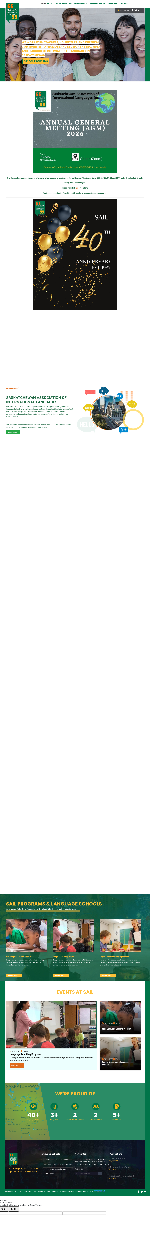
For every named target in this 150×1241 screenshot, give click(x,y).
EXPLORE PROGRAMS (35, 61)
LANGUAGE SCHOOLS (64, 3)
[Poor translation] (13, 1209)
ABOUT (50, 3)
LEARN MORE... (13, 432)
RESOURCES (112, 3)
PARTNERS (124, 3)
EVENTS (102, 3)
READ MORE (16, 1065)
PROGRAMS (93, 3)
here (77, 188)
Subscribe (79, 1169)
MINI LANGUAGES (80, 3)
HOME (43, 3)
